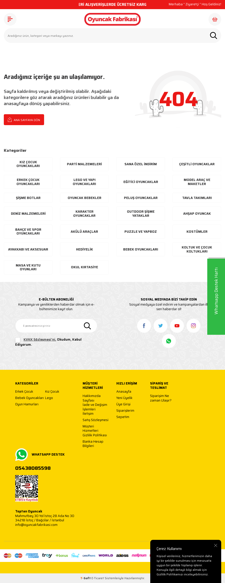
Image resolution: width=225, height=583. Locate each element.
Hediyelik (84, 249)
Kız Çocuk (52, 391)
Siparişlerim (125, 410)
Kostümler (197, 231)
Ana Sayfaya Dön (24, 119)
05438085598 (33, 468)
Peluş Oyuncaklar (141, 198)
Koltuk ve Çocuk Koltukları (197, 249)
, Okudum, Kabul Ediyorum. (48, 342)
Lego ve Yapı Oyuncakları (84, 182)
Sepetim (122, 417)
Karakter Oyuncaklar (84, 213)
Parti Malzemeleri (84, 164)
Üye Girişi (123, 404)
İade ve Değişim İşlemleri (95, 407)
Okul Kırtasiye (84, 267)
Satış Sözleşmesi (95, 420)
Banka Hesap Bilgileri (93, 443)
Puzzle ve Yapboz (140, 231)
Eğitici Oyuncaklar (140, 182)
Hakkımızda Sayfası (92, 398)
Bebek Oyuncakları (140, 249)
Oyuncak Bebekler (84, 198)
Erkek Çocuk (24, 391)
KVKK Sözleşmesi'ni (39, 339)
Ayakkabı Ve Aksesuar (28, 249)
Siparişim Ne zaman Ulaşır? (161, 398)
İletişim (88, 413)
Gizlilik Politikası (95, 435)
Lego (49, 398)
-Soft (85, 578)
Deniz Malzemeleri (28, 213)
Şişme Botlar (28, 198)
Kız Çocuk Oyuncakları (28, 164)
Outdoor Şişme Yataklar (141, 213)
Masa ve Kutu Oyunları (28, 267)
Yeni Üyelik (124, 398)
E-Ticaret (97, 578)
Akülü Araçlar (84, 231)
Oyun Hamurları (27, 404)
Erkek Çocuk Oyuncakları (28, 182)
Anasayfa (123, 391)
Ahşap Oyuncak (197, 213)
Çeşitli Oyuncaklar (197, 164)
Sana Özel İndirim (140, 164)
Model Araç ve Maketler (197, 182)
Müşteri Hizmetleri (90, 428)
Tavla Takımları (197, 198)
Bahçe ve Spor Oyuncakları (28, 231)
